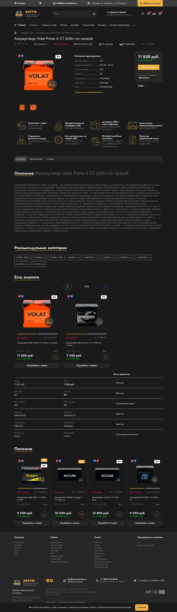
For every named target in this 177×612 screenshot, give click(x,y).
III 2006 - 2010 (57, 257)
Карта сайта (51, 602)
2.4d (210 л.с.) (147, 257)
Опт (138, 543)
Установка (98, 543)
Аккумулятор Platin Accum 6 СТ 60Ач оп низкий (84, 345)
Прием (97, 546)
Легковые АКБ (56, 546)
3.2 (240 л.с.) (39, 257)
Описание (21, 159)
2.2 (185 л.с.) (111, 257)
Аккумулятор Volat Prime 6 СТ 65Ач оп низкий (34, 345)
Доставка (98, 549)
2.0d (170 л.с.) (93, 257)
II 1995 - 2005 (22, 257)
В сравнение (127, 44)
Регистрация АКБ (101, 568)
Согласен (141, 607)
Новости (17, 549)
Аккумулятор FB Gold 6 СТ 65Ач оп (144, 499)
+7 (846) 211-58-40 (116, 12)
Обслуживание (100, 560)
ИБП (52, 554)
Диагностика (99, 554)
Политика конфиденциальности (74, 602)
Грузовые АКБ (56, 549)
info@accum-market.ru (66, 3)
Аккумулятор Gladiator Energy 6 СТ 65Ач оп (69, 499)
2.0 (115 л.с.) (39, 264)
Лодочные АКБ (57, 557)
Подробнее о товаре (32, 523)
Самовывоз (98, 551)
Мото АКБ (54, 551)
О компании (19, 543)
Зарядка (97, 557)
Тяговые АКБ (56, 560)
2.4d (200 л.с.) (129, 257)
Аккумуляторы (27, 32)
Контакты (17, 546)
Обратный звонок (150, 3)
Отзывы (52, 159)
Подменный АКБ (101, 565)
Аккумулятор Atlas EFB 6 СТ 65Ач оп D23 (29, 499)
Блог (16, 554)
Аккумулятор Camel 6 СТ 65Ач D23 (106, 499)
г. (152, 74)
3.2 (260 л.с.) (22, 264)
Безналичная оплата (102, 562)
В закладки (106, 44)
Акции (16, 551)
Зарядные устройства (59, 562)
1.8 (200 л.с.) (75, 257)
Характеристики (37, 159)
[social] (47, 581)
